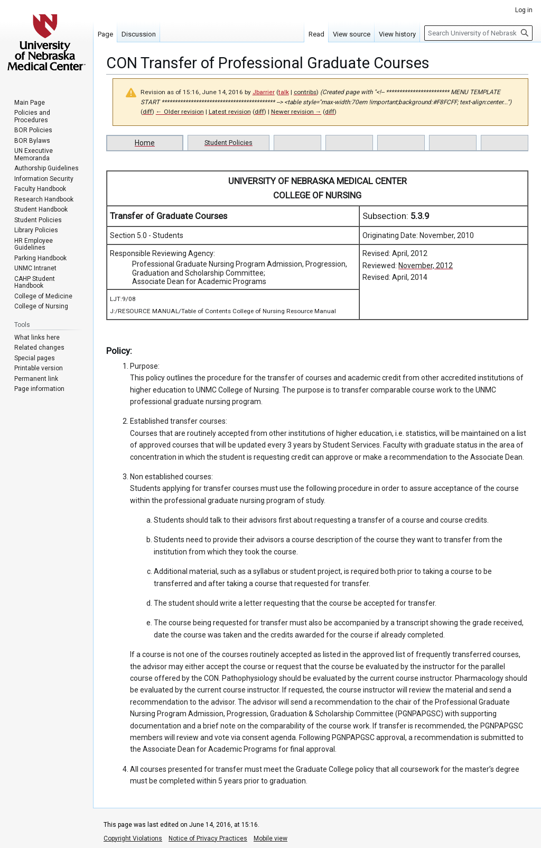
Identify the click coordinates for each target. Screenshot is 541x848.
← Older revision (180, 111)
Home (145, 143)
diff (147, 111)
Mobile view (270, 838)
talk (283, 92)
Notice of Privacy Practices (208, 838)
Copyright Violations (133, 838)
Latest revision (230, 111)
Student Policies (228, 143)
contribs (305, 92)
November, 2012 (425, 265)
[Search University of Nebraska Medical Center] (478, 33)
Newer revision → (296, 111)
